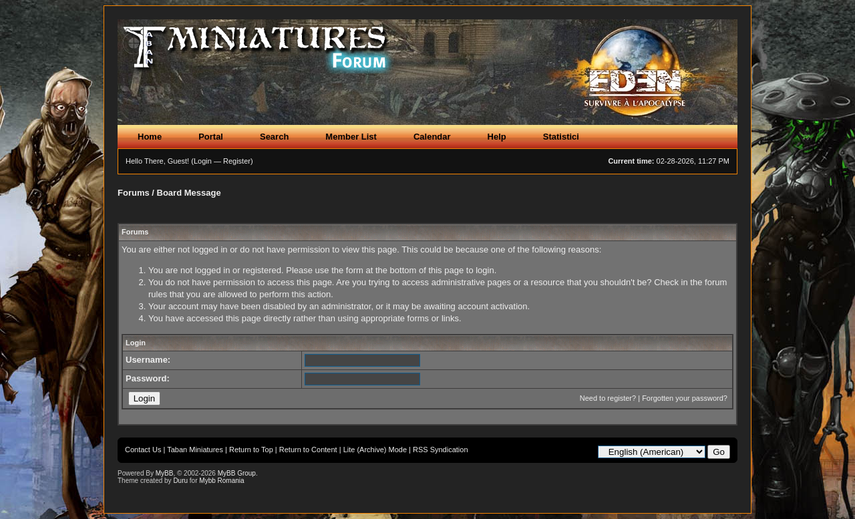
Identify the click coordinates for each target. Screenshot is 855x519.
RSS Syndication (440, 450)
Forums (134, 193)
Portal (210, 137)
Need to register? (608, 398)
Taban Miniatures (195, 450)
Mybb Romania (221, 480)
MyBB (165, 473)
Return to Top (251, 450)
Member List (351, 137)
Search (274, 137)
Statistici (561, 137)
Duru (180, 480)
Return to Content (308, 450)
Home (150, 137)
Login (203, 161)
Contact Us (143, 450)
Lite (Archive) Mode (375, 450)
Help (497, 137)
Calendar (432, 137)
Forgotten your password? (684, 398)
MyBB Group (237, 473)
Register (236, 161)
